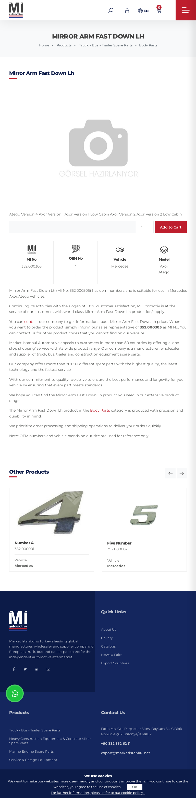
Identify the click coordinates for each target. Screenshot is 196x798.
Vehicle (21, 560)
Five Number (119, 543)
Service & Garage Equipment (33, 760)
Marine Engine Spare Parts (31, 751)
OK (134, 787)
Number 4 (24, 542)
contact (31, 321)
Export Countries (115, 663)
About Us (108, 629)
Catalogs (108, 646)
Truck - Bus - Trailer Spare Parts (106, 45)
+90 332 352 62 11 (115, 743)
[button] (170, 473)
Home (44, 45)
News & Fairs (111, 655)
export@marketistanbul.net (125, 753)
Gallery (107, 638)
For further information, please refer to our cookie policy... (98, 793)
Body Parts (148, 45)
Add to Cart (170, 227)
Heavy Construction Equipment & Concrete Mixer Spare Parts (50, 741)
